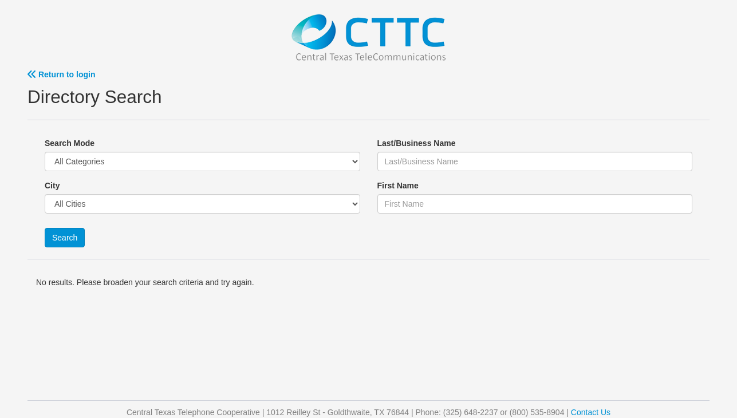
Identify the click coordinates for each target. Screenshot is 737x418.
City (52, 185)
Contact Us (590, 412)
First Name (398, 185)
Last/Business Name (416, 143)
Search (64, 237)
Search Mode (69, 143)
